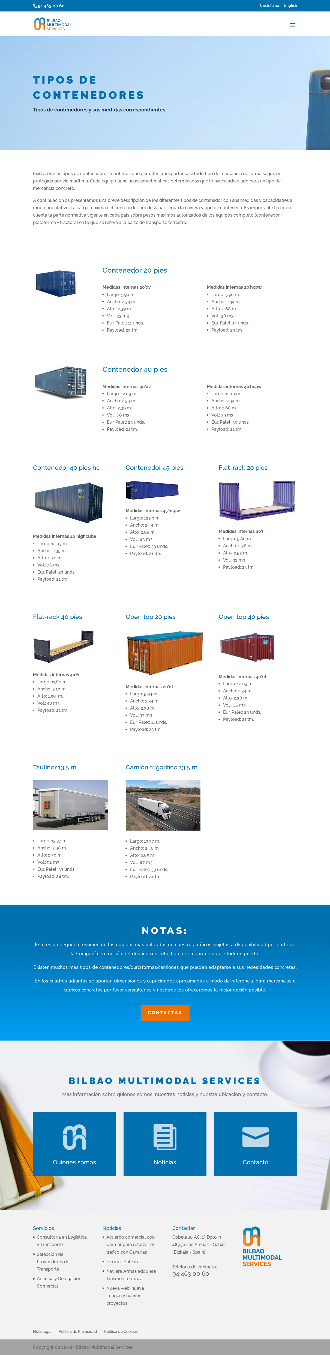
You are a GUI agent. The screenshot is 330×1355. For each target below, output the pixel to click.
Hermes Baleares (124, 1261)
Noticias (165, 1162)
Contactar (165, 1013)
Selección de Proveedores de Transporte (53, 1262)
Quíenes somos (74, 1162)
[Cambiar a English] (290, 7)
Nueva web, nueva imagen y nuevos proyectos (125, 1296)
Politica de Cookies (121, 1331)
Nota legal (42, 1331)
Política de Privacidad (78, 1331)
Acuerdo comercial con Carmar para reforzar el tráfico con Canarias (130, 1244)
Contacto (255, 1162)
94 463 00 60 (51, 5)
